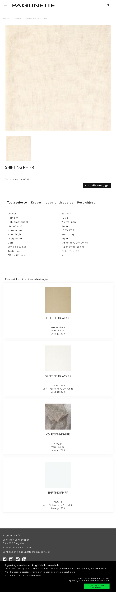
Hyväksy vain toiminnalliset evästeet (88, 580)
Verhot (6, 18)
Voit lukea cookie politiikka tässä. (23, 575)
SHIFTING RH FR (58, 492)
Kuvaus (36, 202)
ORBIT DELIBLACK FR (58, 318)
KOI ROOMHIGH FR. (58, 434)
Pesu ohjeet (86, 202)
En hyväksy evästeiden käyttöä (92, 578)
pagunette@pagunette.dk (34, 551)
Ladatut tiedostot (59, 202)
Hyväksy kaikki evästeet (96, 586)
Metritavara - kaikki (37, 18)
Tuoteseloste (17, 202)
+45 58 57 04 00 (23, 547)
